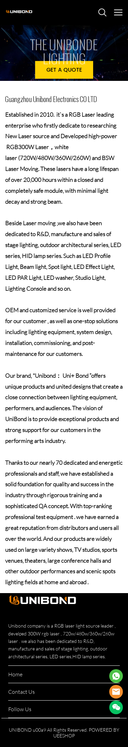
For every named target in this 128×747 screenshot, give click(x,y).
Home (15, 674)
